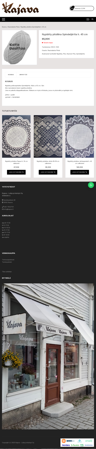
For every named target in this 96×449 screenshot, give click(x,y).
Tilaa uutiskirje (7, 272)
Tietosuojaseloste (8, 260)
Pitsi (64, 54)
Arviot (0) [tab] (24, 74)
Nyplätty (59, 54)
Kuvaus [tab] (11, 74)
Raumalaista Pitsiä (13, 27)
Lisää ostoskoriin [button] (16, 172)
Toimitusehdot (7, 262)
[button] (91, 185)
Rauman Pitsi (71, 54)
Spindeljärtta (80, 54)
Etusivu (4, 27)
